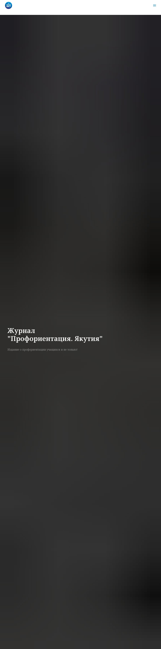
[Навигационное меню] (154, 5)
